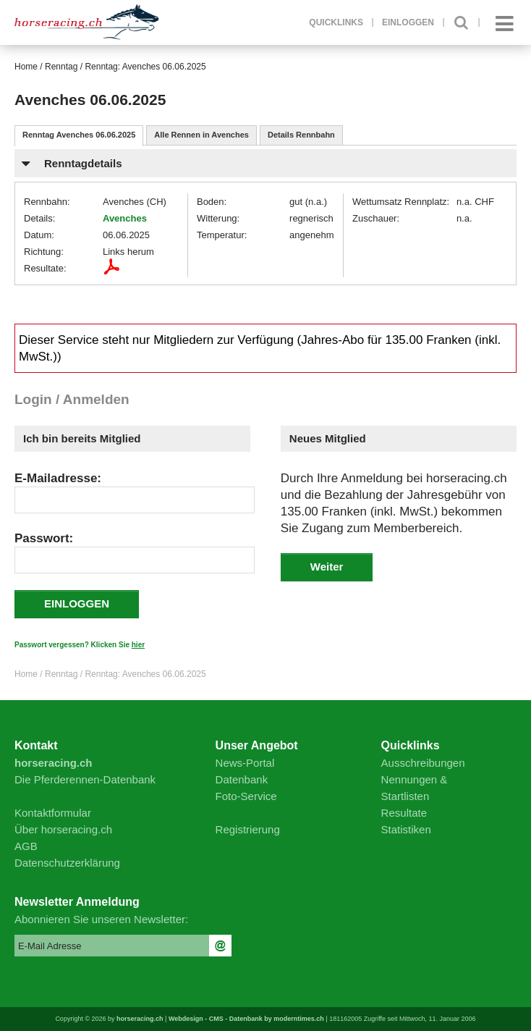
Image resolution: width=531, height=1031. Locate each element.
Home (26, 67)
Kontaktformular (52, 813)
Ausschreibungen (423, 763)
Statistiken (406, 829)
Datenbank (242, 779)
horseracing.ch (139, 1018)
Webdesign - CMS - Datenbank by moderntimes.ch (246, 1018)
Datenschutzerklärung (67, 863)
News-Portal (245, 763)
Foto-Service (246, 796)
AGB (26, 846)
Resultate (404, 813)
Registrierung (248, 829)
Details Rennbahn (301, 134)
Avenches (125, 218)
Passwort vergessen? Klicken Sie (79, 645)
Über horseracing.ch (63, 829)
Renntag (61, 67)
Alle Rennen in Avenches (201, 134)
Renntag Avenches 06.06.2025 (78, 134)
